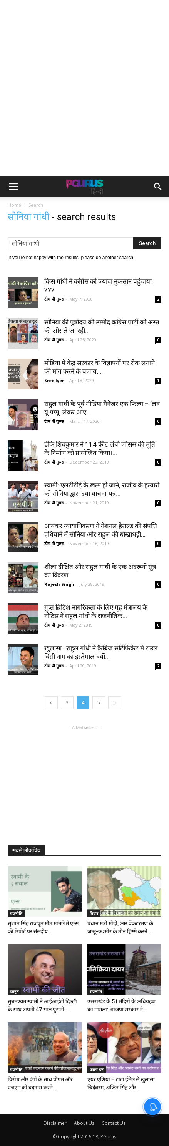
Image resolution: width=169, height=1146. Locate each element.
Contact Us (113, 1123)
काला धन (97, 1069)
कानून (14, 991)
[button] (158, 186)
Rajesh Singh (59, 584)
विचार (94, 913)
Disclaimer (55, 1123)
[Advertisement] (84, 88)
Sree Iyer (54, 380)
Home (14, 205)
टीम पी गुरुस (54, 299)
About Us (84, 1123)
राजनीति (16, 913)
